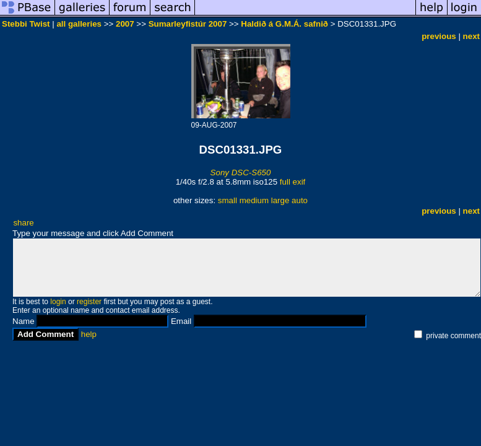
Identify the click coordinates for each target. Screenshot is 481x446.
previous (439, 36)
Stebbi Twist (26, 23)
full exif (292, 181)
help (89, 334)
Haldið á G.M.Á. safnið (284, 23)
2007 (125, 23)
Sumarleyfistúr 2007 (188, 23)
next (471, 36)
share (23, 222)
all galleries (79, 23)
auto (300, 200)
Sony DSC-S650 (240, 172)
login (58, 301)
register (89, 301)
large (280, 200)
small (227, 200)
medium (254, 200)
